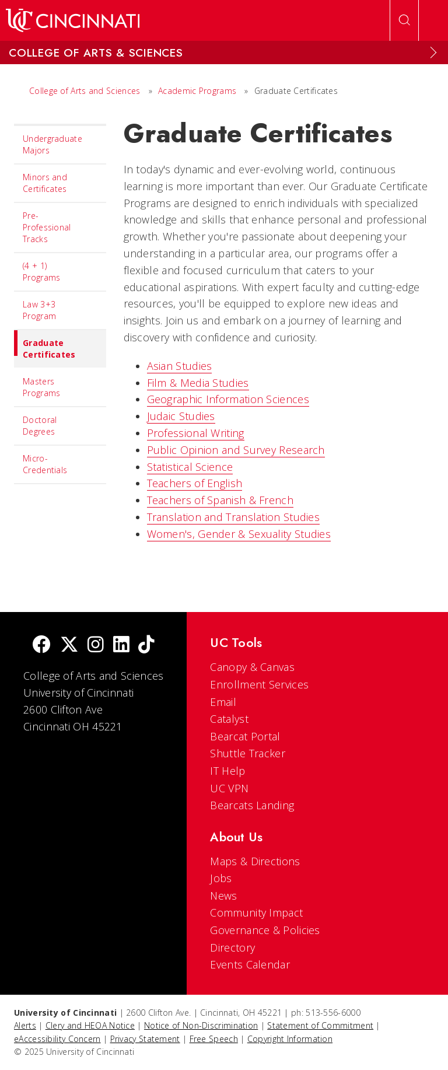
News (223, 896)
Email (223, 702)
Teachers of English (195, 483)
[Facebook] (41, 645)
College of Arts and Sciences (84, 90)
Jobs (221, 878)
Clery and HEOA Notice (90, 1025)
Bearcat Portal (245, 736)
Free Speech (214, 1038)
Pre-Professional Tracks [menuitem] (47, 227)
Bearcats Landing (252, 805)
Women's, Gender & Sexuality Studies (239, 534)
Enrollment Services (259, 684)
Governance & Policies (265, 930)
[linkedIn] (121, 645)
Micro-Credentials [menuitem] (45, 464)
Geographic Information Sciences (228, 399)
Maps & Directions (255, 861)
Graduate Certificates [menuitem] (45, 345)
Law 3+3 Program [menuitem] (39, 310)
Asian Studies (179, 366)
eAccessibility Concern (57, 1038)
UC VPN (229, 788)
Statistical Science (190, 467)
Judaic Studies (181, 416)
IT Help (227, 771)
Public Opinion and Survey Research (236, 450)
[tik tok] (146, 645)
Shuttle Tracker (247, 753)
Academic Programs (197, 90)
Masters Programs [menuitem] (41, 387)
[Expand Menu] (433, 52)
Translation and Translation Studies (233, 517)
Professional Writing (195, 433)
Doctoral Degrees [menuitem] (40, 425)
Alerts (25, 1025)
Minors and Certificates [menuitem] (45, 183)
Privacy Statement (145, 1038)
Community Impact (256, 912)
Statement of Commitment (320, 1025)
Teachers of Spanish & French (220, 500)
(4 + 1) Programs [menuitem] (41, 271)
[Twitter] (69, 645)
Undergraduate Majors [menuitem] (52, 144)
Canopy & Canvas (252, 667)
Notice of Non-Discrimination (201, 1025)
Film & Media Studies (198, 383)
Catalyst (229, 719)
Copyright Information (289, 1038)
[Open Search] (404, 20)
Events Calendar (250, 964)
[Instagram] (96, 645)
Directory (232, 947)
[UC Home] (72, 20)
